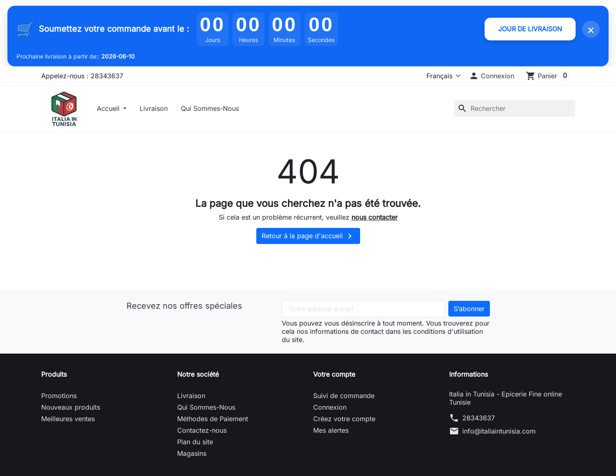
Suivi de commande (344, 398)
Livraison (155, 109)
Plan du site (195, 444)
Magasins (191, 455)
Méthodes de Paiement (212, 421)
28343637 (478, 420)
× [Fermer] (591, 29)
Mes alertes (331, 432)
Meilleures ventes (68, 421)
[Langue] (442, 75)
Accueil (110, 109)
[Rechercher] (514, 109)
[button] (491, 75)
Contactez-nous (202, 432)
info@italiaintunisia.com (499, 433)
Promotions (59, 398)
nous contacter (374, 219)
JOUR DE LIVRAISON (529, 29)
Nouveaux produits (70, 409)
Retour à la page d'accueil (308, 238)
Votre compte (334, 376)
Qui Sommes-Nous (212, 109)
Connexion (330, 409)
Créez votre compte (344, 421)
